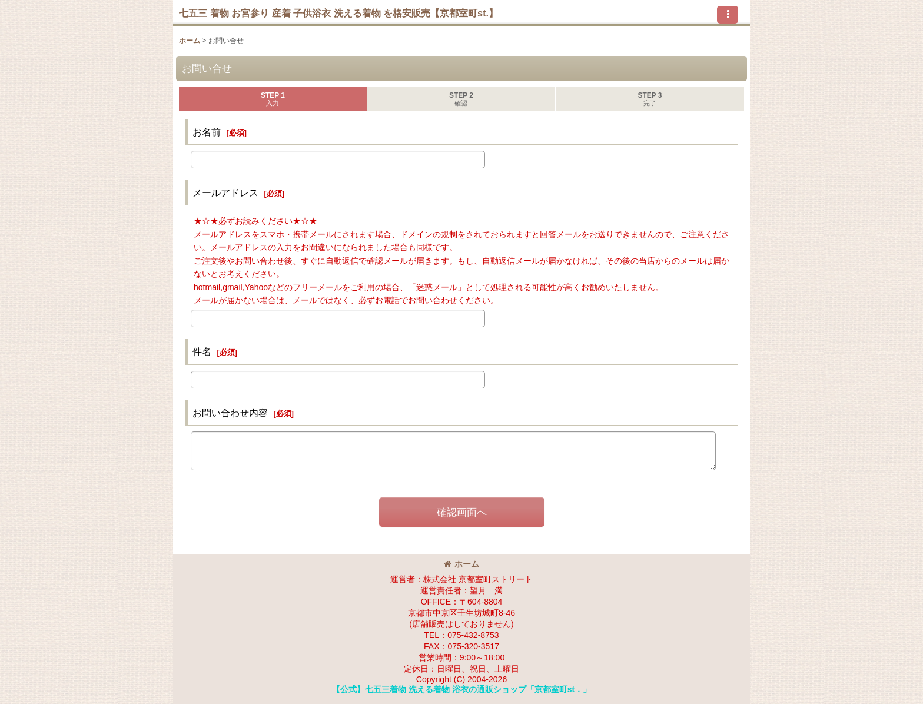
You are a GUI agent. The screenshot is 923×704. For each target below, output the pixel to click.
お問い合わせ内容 (230, 412)
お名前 (206, 132)
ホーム (461, 564)
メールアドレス (225, 192)
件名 (201, 351)
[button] (727, 15)
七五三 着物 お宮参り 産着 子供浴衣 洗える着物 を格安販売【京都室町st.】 (338, 13)
